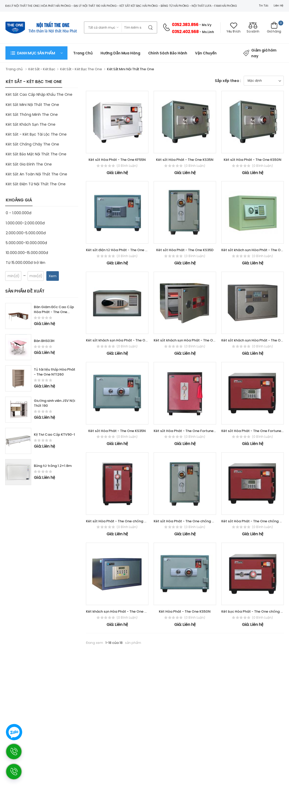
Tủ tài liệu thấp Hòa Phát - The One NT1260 (54, 372)
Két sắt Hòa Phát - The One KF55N (117, 159)
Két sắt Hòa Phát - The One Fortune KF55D (189, 430)
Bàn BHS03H (44, 340)
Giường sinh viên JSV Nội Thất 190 (54, 403)
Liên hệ (278, 5)
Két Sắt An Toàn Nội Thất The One (36, 174)
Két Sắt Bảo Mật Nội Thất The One (36, 154)
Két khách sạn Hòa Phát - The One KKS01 (120, 611)
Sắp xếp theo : (228, 80)
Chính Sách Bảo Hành (167, 53)
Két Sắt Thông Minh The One (32, 114)
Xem (52, 276)
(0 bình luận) (127, 165)
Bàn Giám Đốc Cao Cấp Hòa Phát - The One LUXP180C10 (54, 311)
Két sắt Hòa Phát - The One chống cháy (119, 521)
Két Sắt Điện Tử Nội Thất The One (36, 184)
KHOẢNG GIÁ (19, 200)
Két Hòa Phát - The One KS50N (185, 611)
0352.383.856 (185, 25)
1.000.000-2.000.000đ (25, 223)
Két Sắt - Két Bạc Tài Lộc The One (36, 134)
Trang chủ (83, 53)
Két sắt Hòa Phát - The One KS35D (184, 249)
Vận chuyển (206, 53)
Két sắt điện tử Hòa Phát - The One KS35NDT (123, 249)
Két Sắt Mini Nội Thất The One (32, 104)
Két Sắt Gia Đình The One (29, 164)
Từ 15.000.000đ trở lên (25, 262)
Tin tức (263, 5)
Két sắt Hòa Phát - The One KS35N (184, 159)
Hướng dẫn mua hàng (120, 53)
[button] (36, 53)
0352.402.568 (185, 32)
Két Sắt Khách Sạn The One (30, 124)
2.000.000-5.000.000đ (26, 233)
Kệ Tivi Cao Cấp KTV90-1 (54, 434)
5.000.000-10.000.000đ (26, 242)
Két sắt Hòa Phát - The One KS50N (252, 159)
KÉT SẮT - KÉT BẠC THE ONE (34, 82)
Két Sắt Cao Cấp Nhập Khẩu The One (39, 94)
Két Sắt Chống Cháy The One (32, 144)
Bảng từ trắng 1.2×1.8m (53, 465)
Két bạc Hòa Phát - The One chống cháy (255, 611)
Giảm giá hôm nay (260, 53)
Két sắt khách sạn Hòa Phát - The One (253, 249)
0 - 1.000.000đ (18, 212)
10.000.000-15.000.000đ (27, 252)
